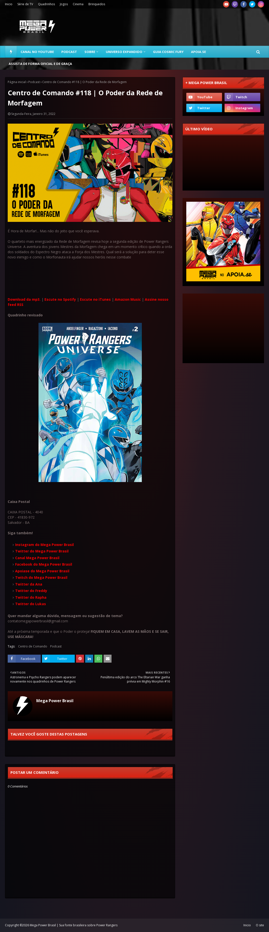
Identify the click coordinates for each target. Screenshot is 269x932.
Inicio (8, 4)
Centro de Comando (32, 646)
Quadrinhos (46, 4)
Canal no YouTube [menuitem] (37, 51)
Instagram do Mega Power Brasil (44, 544)
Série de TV (25, 4)
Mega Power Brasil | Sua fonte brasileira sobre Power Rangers (73, 925)
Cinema (78, 4)
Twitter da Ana (28, 584)
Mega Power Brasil (55, 700)
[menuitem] (11, 52)
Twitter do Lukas (30, 603)
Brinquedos (96, 4)
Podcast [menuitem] (69, 51)
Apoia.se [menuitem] (198, 51)
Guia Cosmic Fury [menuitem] (168, 51)
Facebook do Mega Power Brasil (43, 564)
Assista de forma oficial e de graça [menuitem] (40, 63)
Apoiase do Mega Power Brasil (42, 571)
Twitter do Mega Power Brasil (42, 551)
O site (260, 925)
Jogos (64, 4)
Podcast (34, 82)
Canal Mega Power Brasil (37, 557)
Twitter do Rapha (30, 597)
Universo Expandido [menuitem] (124, 51)
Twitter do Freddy (31, 590)
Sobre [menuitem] (89, 51)
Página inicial (17, 82)
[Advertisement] (173, 27)
